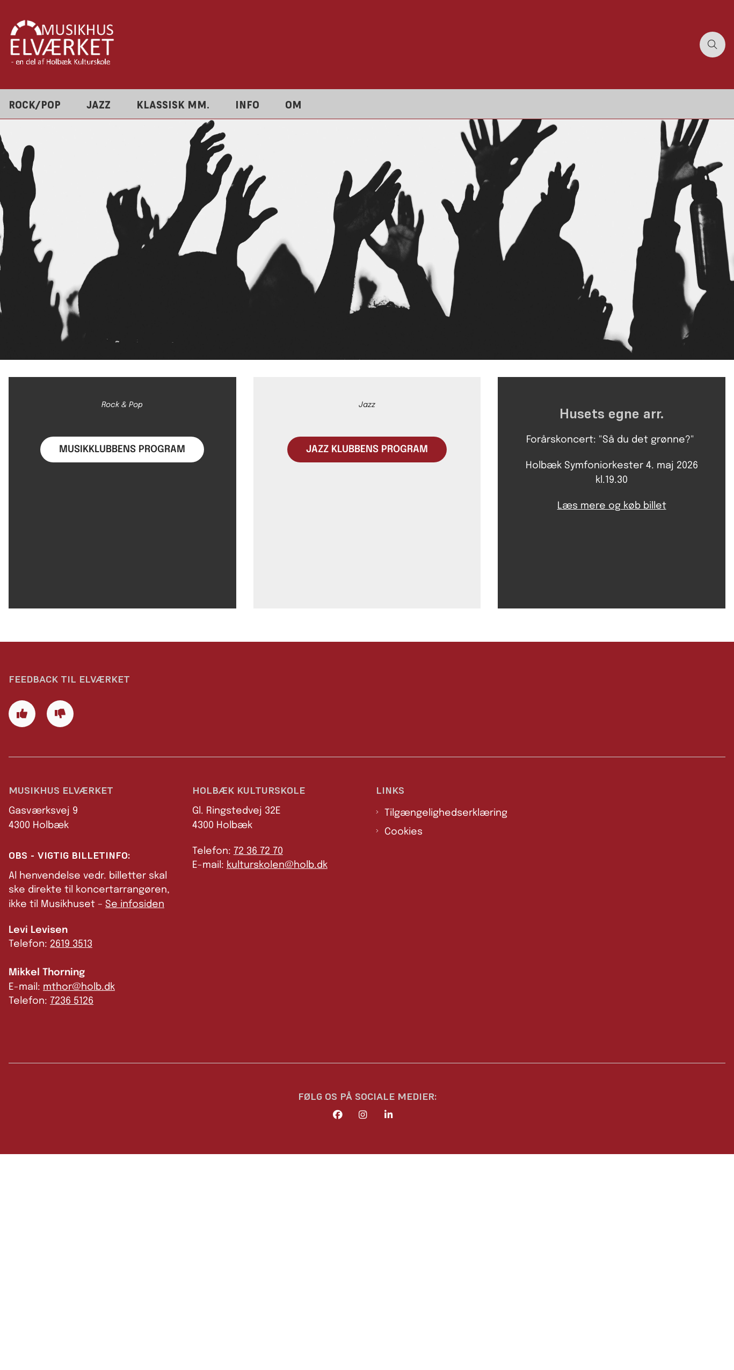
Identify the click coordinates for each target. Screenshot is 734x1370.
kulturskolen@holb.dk (277, 1081)
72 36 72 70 (258, 1067)
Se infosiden (134, 1120)
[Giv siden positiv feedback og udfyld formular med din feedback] (22, 929)
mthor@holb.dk (79, 1203)
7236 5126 (71, 1217)
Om (293, 105)
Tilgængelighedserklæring (445, 1029)
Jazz (98, 105)
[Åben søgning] (712, 44)
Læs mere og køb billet (611, 663)
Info (247, 105)
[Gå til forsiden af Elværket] (346, 44)
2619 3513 (71, 1160)
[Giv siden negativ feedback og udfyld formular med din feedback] (60, 929)
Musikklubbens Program (122, 605)
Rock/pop (35, 105)
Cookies (403, 1048)
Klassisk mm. (172, 105)
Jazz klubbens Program (367, 606)
